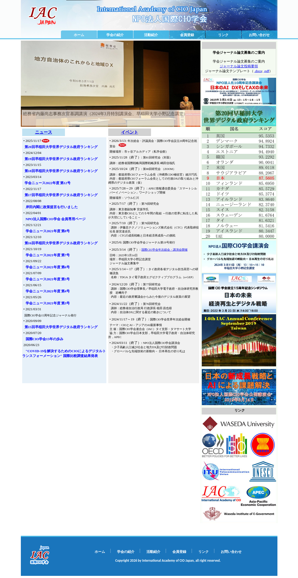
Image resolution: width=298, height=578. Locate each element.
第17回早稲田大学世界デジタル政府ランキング (61, 195)
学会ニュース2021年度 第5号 (48, 279)
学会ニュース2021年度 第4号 (48, 291)
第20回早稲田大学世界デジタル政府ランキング (61, 147)
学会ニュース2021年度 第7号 (48, 255)
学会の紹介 (115, 35)
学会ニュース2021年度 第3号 (48, 303)
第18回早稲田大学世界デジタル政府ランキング (61, 171)
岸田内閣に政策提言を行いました (52, 207)
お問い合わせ (259, 35)
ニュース (43, 132)
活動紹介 (151, 35)
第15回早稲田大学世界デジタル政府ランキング (61, 327)
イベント (129, 132)
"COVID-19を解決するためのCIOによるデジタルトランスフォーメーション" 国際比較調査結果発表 (64, 353)
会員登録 (187, 35)
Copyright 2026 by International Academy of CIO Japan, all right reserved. (167, 560)
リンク (223, 35)
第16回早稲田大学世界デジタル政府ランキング (61, 243)
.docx (258, 71)
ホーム (79, 35)
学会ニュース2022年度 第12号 (48, 183)
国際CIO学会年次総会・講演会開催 (164, 249)
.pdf (266, 71)
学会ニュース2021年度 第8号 (48, 231)
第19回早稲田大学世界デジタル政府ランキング (61, 159)
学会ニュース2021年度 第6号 (48, 267)
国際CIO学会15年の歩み (45, 339)
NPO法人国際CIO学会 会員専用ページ (56, 219)
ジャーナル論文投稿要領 (239, 66)
